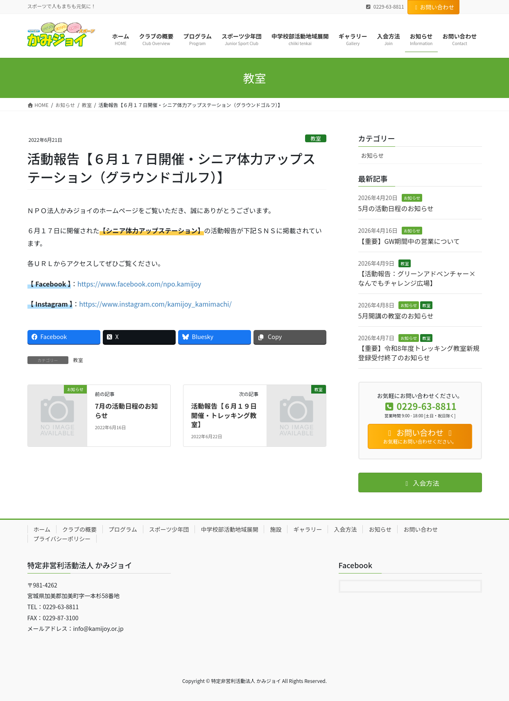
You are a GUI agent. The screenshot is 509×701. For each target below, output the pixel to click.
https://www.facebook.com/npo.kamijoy (139, 284)
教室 (315, 138)
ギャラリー (307, 529)
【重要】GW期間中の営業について (409, 241)
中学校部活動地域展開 (229, 529)
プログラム (123, 529)
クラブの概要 (79, 529)
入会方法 (345, 529)
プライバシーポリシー (62, 539)
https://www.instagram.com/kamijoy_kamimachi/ (155, 304)
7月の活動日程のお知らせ (126, 410)
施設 (275, 529)
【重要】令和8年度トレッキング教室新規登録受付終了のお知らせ (419, 352)
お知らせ (372, 155)
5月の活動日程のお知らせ (396, 208)
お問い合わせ (434, 7)
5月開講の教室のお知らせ (396, 316)
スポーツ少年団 (169, 529)
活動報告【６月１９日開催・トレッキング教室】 (224, 415)
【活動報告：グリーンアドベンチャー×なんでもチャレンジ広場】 (417, 278)
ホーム (42, 529)
